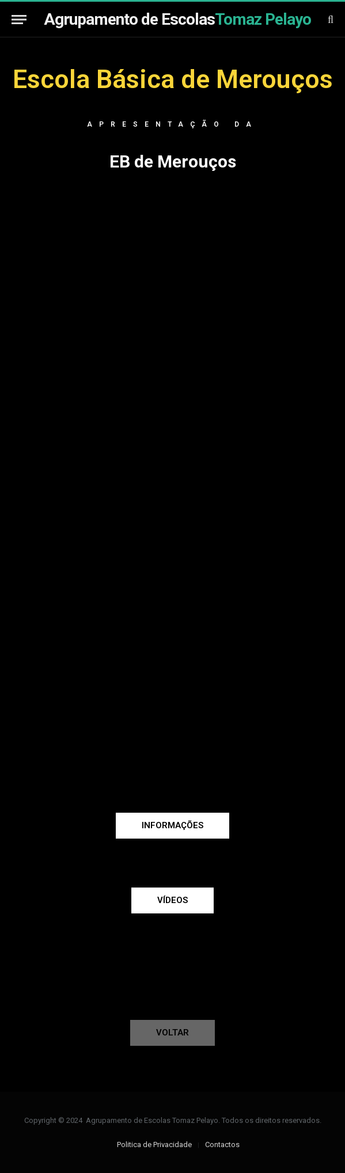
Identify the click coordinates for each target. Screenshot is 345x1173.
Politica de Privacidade (154, 1144)
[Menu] (19, 19)
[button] (172, 826)
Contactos (222, 1144)
